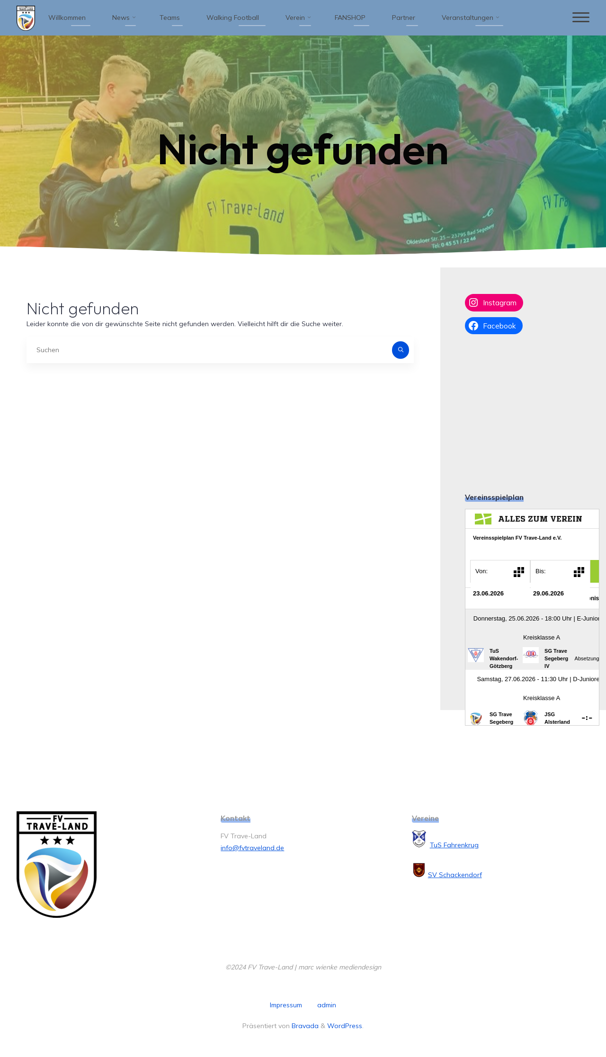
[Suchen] (400, 349)
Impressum (286, 1005)
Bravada (304, 1025)
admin (326, 1005)
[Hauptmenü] (580, 17)
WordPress (344, 1025)
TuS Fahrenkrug (454, 845)
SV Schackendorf (455, 874)
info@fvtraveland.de (252, 848)
